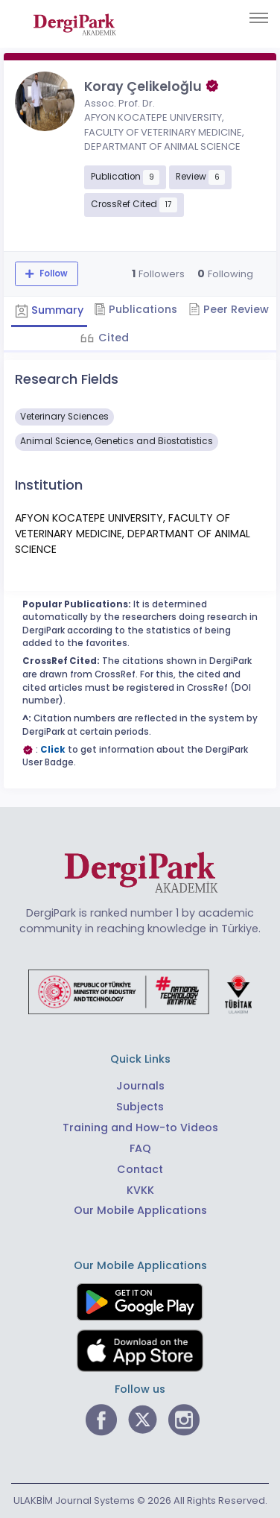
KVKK (140, 1190)
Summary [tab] (49, 310)
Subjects (140, 1106)
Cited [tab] (112, 337)
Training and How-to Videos (140, 1127)
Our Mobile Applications (140, 1210)
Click (53, 750)
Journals (140, 1085)
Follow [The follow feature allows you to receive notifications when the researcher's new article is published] (52, 273)
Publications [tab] (135, 309)
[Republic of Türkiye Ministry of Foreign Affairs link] (140, 991)
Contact (140, 1169)
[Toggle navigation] (259, 18)
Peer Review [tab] (228, 309)
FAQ (140, 1148)
